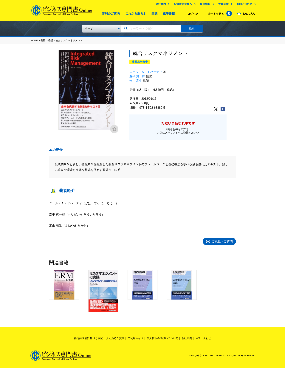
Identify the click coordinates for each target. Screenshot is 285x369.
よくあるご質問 (115, 339)
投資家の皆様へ (182, 5)
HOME (34, 42)
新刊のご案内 (110, 14)
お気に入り (248, 14)
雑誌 (154, 14)
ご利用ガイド (135, 339)
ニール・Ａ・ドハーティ (145, 73)
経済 (50, 42)
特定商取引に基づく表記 (88, 339)
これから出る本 (134, 14)
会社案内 (159, 5)
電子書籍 (168, 14)
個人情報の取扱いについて (162, 339)
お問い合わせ (243, 5)
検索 (192, 29)
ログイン (191, 14)
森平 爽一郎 (137, 77)
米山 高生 (135, 82)
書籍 (43, 42)
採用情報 (204, 5)
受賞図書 (222, 5)
